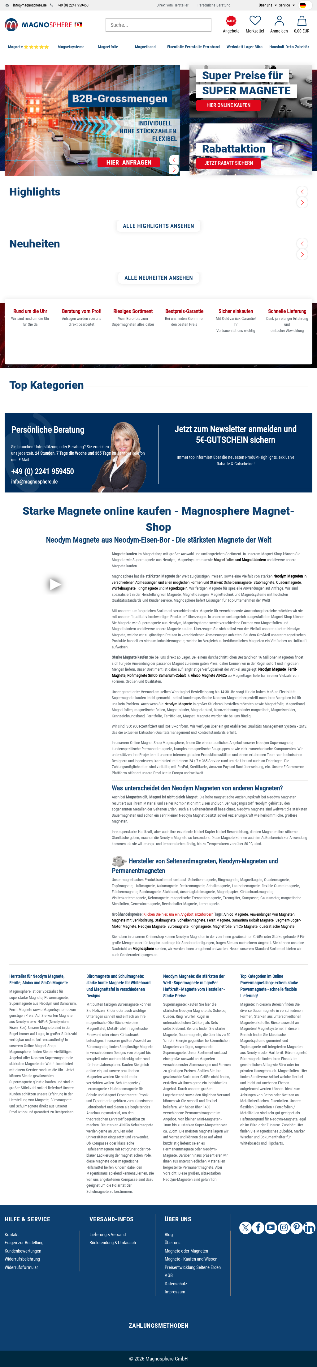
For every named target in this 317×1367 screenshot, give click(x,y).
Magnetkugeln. (176, 588)
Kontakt (12, 1234)
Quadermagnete (288, 582)
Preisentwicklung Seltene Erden (193, 1267)
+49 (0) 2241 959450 (73, 5)
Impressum (175, 1292)
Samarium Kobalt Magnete (253, 920)
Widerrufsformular (21, 1267)
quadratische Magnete (276, 926)
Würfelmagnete (124, 588)
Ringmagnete (147, 588)
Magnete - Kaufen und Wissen (191, 1259)
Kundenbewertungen (23, 1251)
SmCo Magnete (245, 926)
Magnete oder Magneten (186, 1251)
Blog (169, 1234)
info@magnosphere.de (30, 5)
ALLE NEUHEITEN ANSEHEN (158, 278)
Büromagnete (178, 926)
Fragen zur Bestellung (24, 1242)
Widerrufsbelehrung (22, 1259)
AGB (169, 1275)
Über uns (266, 5)
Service (285, 5)
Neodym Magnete (178, 704)
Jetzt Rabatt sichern (228, 163)
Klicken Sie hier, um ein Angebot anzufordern (177, 914)
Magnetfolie (222, 926)
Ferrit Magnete (218, 920)
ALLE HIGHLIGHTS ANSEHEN (158, 226)
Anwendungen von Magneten (272, 914)
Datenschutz (176, 1284)
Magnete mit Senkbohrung (132, 920)
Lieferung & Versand (107, 1234)
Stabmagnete (264, 582)
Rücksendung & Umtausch (112, 1242)
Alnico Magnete (236, 914)
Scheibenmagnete (238, 582)
